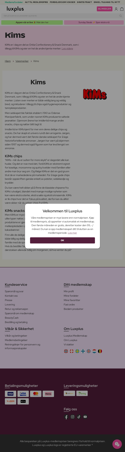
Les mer (72, 232)
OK (62, 240)
